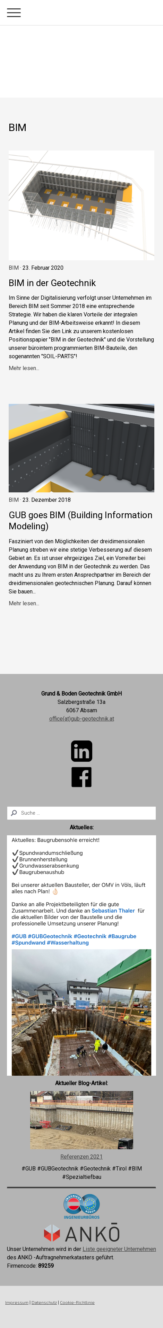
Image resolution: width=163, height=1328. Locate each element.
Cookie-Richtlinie (77, 1302)
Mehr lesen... (24, 368)
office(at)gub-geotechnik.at (81, 718)
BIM (14, 267)
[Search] (81, 813)
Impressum (16, 1302)
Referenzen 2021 (81, 1156)
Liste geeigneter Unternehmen (119, 1249)
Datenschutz (44, 1302)
